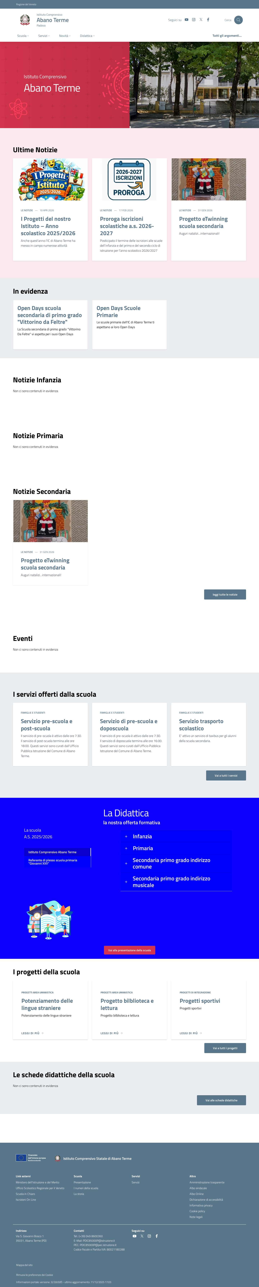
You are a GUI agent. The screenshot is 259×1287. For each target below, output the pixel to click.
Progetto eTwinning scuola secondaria (203, 222)
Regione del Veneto (26, 4)
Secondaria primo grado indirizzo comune (171, 863)
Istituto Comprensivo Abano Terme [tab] (52, 852)
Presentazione (82, 1182)
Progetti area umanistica (37, 992)
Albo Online (197, 1194)
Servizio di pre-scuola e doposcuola (128, 724)
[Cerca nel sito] (238, 20)
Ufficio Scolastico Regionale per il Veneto (40, 1188)
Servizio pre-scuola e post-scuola (46, 724)
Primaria (143, 848)
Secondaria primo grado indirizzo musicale (171, 881)
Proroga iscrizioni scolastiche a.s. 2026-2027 (127, 225)
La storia (79, 1194)
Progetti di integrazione (195, 992)
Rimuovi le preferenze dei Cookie (34, 1275)
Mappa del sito (24, 1265)
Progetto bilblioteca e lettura (127, 1004)
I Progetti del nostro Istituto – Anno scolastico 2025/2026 (48, 225)
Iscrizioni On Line (26, 1199)
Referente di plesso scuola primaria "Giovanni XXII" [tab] (52, 862)
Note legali (196, 1217)
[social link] (185, 19)
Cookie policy (197, 1211)
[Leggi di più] (32, 1033)
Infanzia (142, 836)
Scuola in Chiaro (25, 1194)
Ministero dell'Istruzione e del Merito (37, 1182)
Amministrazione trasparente (207, 1182)
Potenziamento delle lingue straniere (47, 1004)
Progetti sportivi (200, 1000)
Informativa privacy (201, 1205)
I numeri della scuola (86, 1188)
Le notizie (27, 210)
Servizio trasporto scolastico (201, 724)
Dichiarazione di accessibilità (206, 1199)
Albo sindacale (198, 1188)
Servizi (135, 1182)
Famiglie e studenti (33, 712)
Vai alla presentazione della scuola (129, 950)
